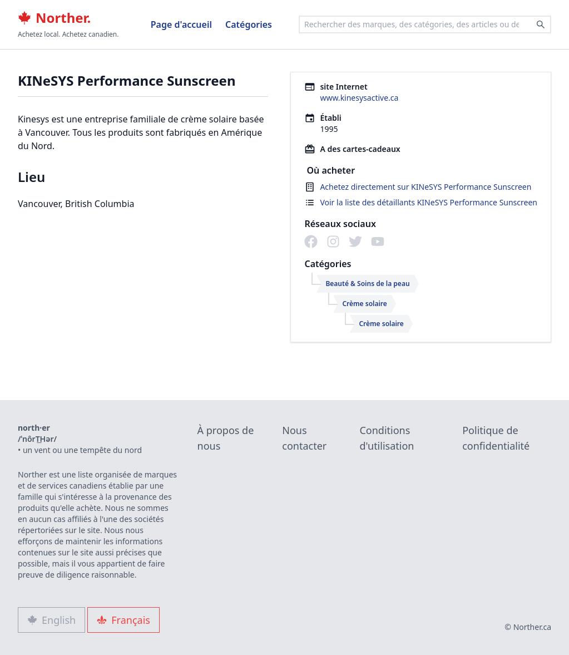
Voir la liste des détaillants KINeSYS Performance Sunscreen (428, 202)
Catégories (248, 24)
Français (123, 620)
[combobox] (425, 24)
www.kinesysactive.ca (359, 97)
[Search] (540, 24)
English (51, 620)
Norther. (54, 18)
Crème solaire (364, 303)
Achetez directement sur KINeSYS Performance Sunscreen (425, 186)
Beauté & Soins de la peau (367, 283)
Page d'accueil (181, 24)
